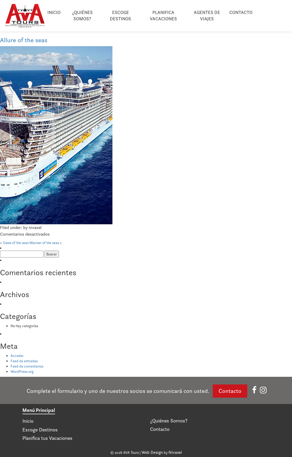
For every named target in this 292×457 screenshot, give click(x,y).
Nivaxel (175, 452)
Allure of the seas (23, 40)
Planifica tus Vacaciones (47, 438)
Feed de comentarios (27, 366)
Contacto (241, 12)
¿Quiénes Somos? (82, 15)
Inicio (54, 12)
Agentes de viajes (207, 15)
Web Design (152, 452)
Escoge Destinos (120, 15)
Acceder (17, 355)
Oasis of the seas (16, 242)
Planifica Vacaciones (163, 15)
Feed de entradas (24, 361)
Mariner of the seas (44, 242)
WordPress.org (22, 371)
